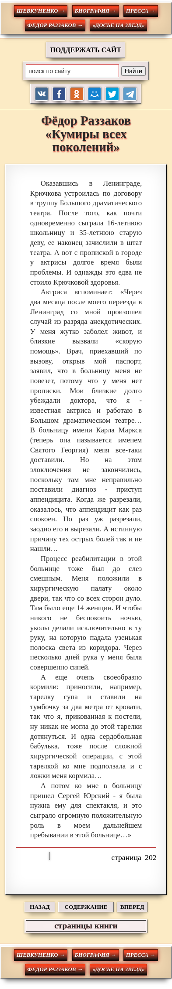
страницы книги (85, 925)
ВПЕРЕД (132, 907)
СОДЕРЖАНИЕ (85, 907)
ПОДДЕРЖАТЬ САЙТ (85, 50)
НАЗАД (40, 907)
